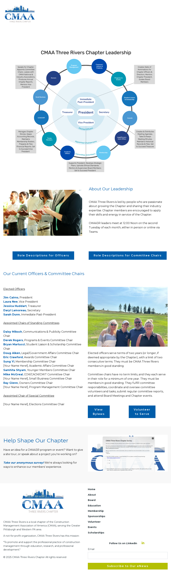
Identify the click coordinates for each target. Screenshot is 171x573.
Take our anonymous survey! (23, 462)
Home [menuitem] (91, 489)
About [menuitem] (92, 494)
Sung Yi (8, 361)
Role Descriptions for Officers (43, 255)
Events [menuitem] (92, 527)
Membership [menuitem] (96, 510)
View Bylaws (99, 412)
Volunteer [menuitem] (94, 521)
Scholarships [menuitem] (96, 532)
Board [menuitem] (92, 500)
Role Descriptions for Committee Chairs (128, 255)
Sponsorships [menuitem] (96, 516)
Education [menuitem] (94, 505)
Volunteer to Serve (142, 412)
